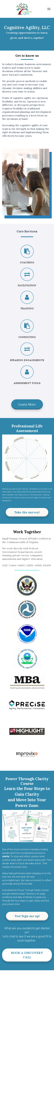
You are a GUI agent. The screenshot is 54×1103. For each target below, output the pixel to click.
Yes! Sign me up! (27, 916)
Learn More (27, 404)
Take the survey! (27, 512)
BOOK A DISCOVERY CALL (27, 955)
